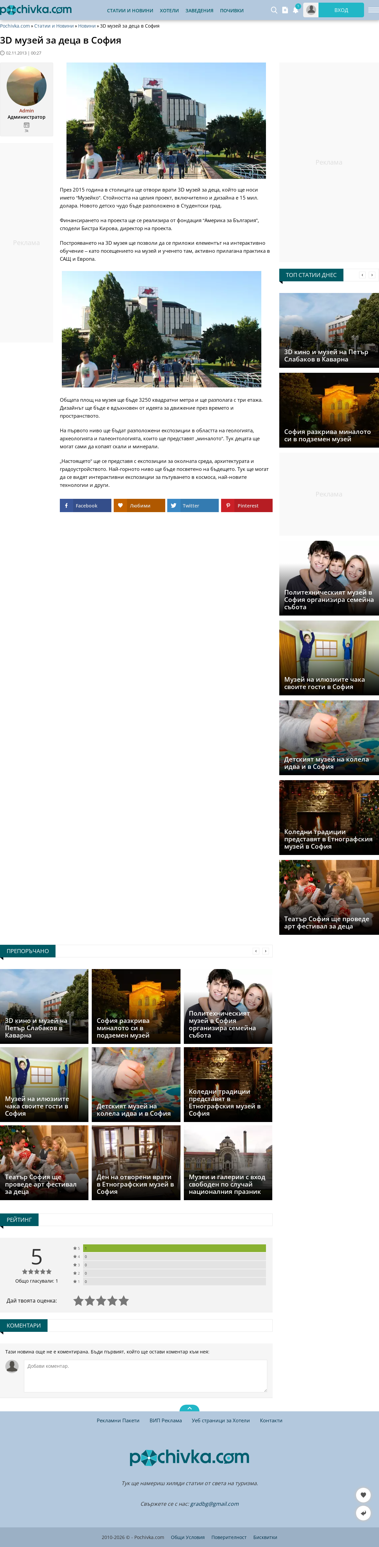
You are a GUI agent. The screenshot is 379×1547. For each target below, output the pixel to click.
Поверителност (229, 1537)
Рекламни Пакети (118, 1420)
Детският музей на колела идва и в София (326, 763)
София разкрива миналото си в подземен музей (327, 435)
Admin (26, 110)
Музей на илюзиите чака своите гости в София (324, 683)
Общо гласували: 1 (36, 1281)
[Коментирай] (145, 1376)
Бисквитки (265, 1537)
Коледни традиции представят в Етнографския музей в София (328, 839)
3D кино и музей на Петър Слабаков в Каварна (326, 355)
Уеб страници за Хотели (221, 1420)
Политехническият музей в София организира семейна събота (329, 599)
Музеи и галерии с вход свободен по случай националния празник (227, 1184)
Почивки (232, 10)
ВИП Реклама (166, 1420)
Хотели (169, 10)
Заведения (199, 10)
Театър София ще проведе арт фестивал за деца (326, 922)
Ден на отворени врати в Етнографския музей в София (135, 1184)
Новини (87, 26)
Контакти (271, 1420)
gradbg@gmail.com (214, 1503)
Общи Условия (188, 1537)
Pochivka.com (15, 26)
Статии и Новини (130, 10)
